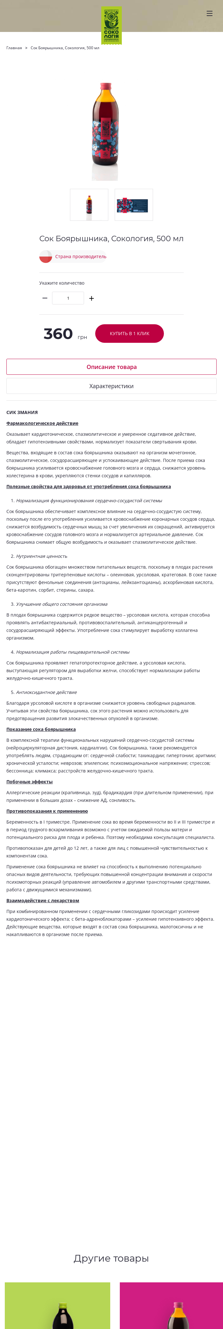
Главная (14, 47)
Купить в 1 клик (130, 333)
